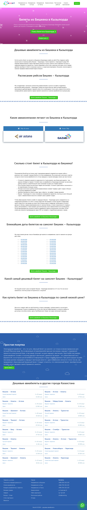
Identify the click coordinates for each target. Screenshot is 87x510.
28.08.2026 (53, 253)
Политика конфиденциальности (12, 482)
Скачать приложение (65, 3)
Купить (77, 3)
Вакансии (6, 500)
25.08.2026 (53, 248)
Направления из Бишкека (22, 3)
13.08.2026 (24, 253)
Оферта (6, 492)
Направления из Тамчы (40, 3)
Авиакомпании (49, 3)
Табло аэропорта (36, 492)
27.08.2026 (53, 251)
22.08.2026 (53, 243)
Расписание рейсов (57, 3)
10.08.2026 (24, 248)
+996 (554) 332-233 (64, 482)
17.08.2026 (24, 260)
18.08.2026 (24, 261)
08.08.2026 (24, 244)
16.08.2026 (24, 258)
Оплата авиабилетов (9, 485)
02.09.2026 (53, 261)
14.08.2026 (24, 255)
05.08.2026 (24, 239)
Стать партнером (8, 498)
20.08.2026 (53, 239)
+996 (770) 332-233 (64, 485)
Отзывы (33, 498)
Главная (33, 480)
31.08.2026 (53, 258)
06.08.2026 (24, 241)
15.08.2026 (24, 256)
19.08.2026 (24, 263)
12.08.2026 (24, 251)
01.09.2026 (53, 260)
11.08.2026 (24, 250)
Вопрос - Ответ (8, 495)
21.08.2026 (53, 241)
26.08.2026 (53, 250)
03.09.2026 (53, 263)
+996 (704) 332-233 (64, 487)
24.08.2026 (53, 246)
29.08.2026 (53, 255)
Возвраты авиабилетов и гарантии (13, 487)
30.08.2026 (53, 256)
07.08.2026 (24, 243)
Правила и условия (9, 480)
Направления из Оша (31, 3)
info (63, 495)
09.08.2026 (24, 246)
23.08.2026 (53, 244)
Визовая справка (8, 490)
